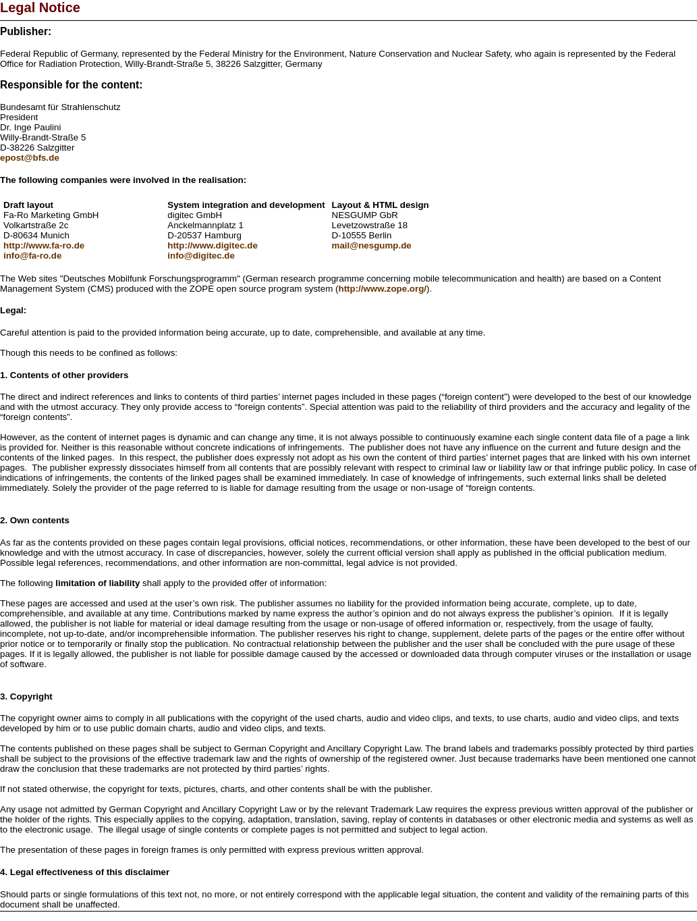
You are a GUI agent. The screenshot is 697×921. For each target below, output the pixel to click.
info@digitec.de (201, 256)
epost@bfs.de (29, 158)
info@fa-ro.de (32, 256)
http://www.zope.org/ (382, 289)
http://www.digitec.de (212, 245)
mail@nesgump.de (372, 245)
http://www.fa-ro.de (43, 245)
